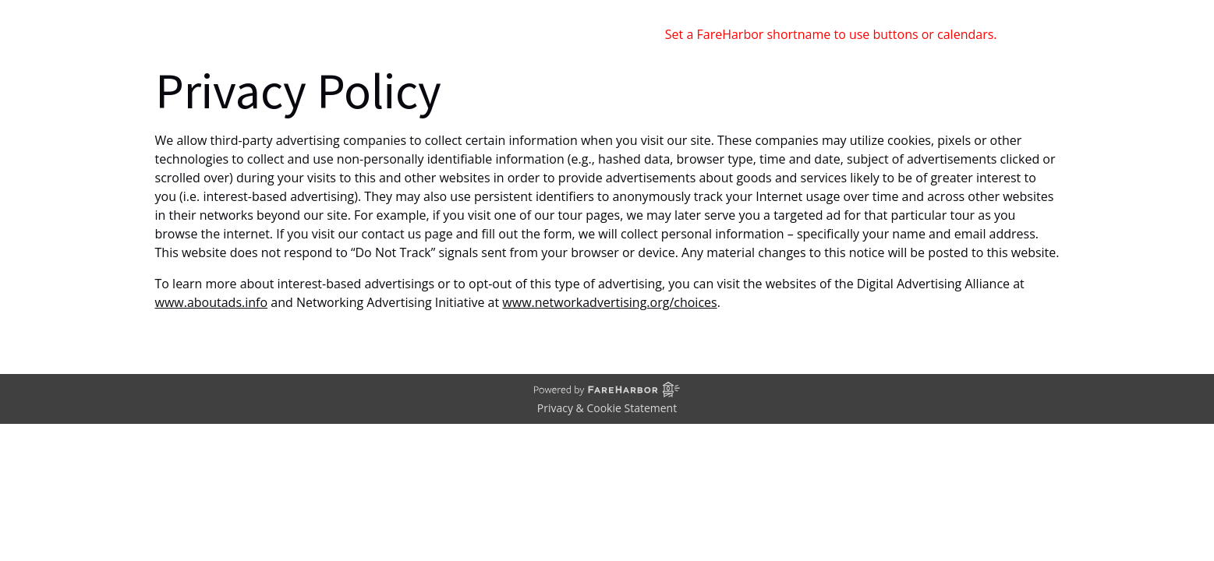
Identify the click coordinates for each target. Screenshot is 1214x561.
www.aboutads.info (211, 302)
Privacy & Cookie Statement (607, 407)
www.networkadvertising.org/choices (609, 302)
